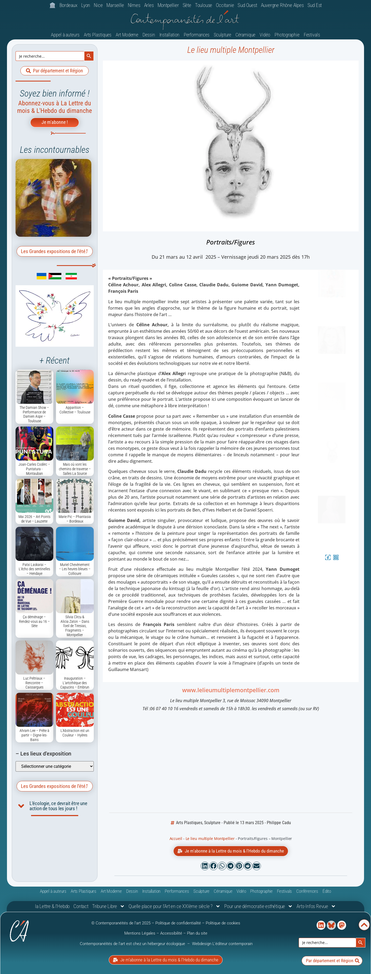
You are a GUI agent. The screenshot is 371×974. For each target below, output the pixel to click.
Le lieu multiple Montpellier (230, 50)
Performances (196, 35)
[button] (205, 866)
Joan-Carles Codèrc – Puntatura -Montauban (34, 469)
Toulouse (203, 5)
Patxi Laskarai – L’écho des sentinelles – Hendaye (34, 569)
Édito (327, 891)
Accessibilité (171, 933)
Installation (169, 35)
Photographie (287, 35)
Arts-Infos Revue (316, 906)
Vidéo (265, 35)
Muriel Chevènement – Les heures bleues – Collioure (75, 569)
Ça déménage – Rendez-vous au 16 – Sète (34, 621)
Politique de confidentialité (178, 923)
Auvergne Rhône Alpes (282, 5)
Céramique (245, 35)
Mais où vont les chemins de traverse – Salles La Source (75, 469)
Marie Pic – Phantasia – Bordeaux (75, 518)
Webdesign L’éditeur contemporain (222, 943)
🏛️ (52, 5)
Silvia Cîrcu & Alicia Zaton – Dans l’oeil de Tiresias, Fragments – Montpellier (75, 626)
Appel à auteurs (65, 35)
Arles (149, 5)
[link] (33, 277)
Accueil (176, 838)
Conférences (307, 891)
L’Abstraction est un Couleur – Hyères (75, 732)
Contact (80, 906)
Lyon (85, 5)
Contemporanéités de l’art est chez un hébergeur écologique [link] (133, 943)
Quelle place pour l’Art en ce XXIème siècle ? (174, 906)
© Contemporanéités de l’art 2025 (121, 923)
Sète (187, 5)
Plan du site (197, 933)
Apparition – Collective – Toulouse (74, 409)
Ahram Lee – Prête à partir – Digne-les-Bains (34, 735)
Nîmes (134, 5)
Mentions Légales (139, 933)
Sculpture (222, 35)
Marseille (115, 5)
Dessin (149, 35)
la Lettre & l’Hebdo (52, 906)
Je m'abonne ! (55, 122)
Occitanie (225, 5)
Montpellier (168, 5)
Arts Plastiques (98, 35)
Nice (98, 5)
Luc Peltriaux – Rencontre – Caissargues (34, 683)
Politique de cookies (223, 923)
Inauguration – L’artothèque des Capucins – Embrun (74, 683)
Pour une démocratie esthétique (258, 906)
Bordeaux (68, 5)
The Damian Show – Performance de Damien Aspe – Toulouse (34, 414)
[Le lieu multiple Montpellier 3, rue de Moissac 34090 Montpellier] (230, 763)
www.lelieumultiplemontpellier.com (230, 690)
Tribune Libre (108, 906)
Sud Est (315, 5)
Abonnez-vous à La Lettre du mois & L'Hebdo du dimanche (54, 106)
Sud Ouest (247, 5)
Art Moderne (127, 35)
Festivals (312, 35)
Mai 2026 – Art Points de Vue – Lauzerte (34, 518)
